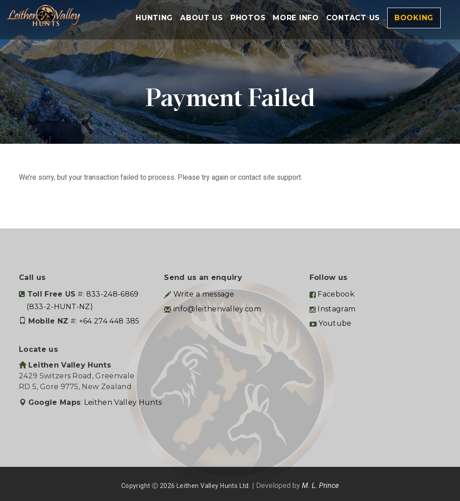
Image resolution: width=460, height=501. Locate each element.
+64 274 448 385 (109, 321)
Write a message (203, 294)
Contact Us (353, 17)
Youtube (334, 323)
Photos (247, 17)
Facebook (336, 294)
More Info (295, 17)
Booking (413, 17)
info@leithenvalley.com (217, 309)
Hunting (154, 17)
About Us (201, 17)
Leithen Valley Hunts (123, 402)
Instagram (336, 309)
